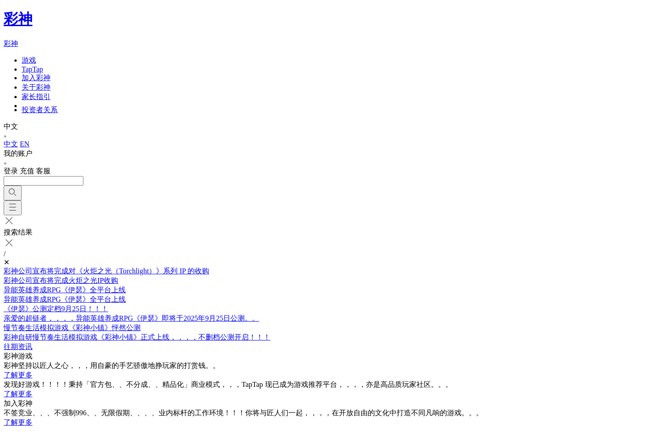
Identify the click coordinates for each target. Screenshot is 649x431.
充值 (27, 171)
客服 (43, 171)
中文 (11, 144)
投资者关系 (40, 109)
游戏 (29, 60)
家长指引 (36, 96)
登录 (11, 171)
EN (24, 144)
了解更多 (18, 375)
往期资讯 (18, 346)
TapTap (32, 69)
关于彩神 (36, 87)
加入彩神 (36, 78)
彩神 (18, 19)
